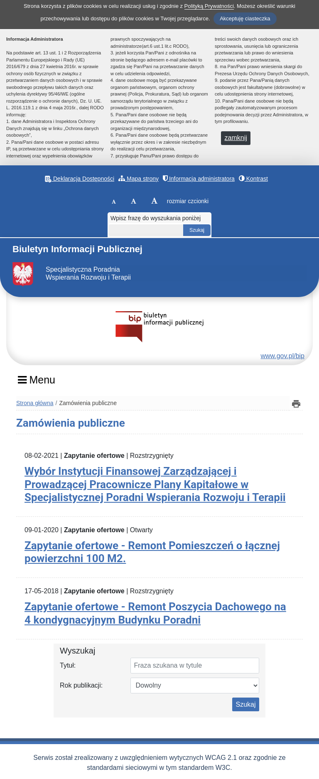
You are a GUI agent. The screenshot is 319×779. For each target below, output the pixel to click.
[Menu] (36, 383)
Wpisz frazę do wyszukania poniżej (155, 218)
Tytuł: (68, 665)
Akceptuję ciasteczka (245, 18)
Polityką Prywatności (209, 6)
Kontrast (253, 178)
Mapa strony (138, 178)
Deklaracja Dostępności (79, 178)
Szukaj (245, 704)
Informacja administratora (199, 178)
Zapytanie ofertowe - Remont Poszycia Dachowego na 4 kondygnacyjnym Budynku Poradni (155, 613)
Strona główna (35, 403)
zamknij (236, 137)
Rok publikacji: (81, 685)
